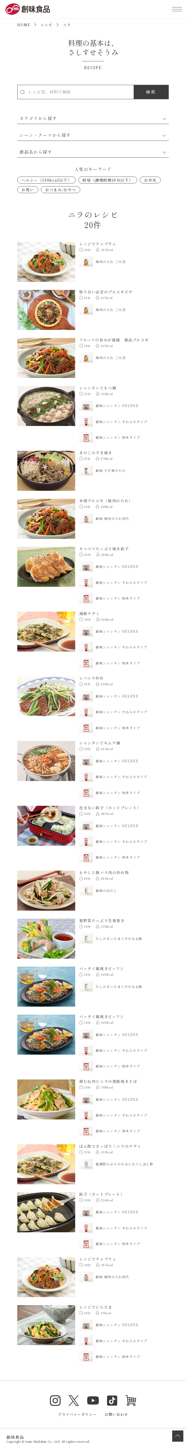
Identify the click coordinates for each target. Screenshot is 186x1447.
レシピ (47, 24)
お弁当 (150, 180)
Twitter (74, 1400)
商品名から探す (35, 152)
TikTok (112, 1400)
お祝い (28, 189)
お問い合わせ (116, 1414)
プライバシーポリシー (77, 1414)
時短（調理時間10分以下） (108, 180)
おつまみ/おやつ (60, 189)
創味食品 (27, 9)
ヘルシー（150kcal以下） (46, 180)
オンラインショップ (130, 1400)
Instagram (55, 1400)
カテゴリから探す (38, 118)
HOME (23, 24)
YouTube (93, 1400)
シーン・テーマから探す (45, 135)
